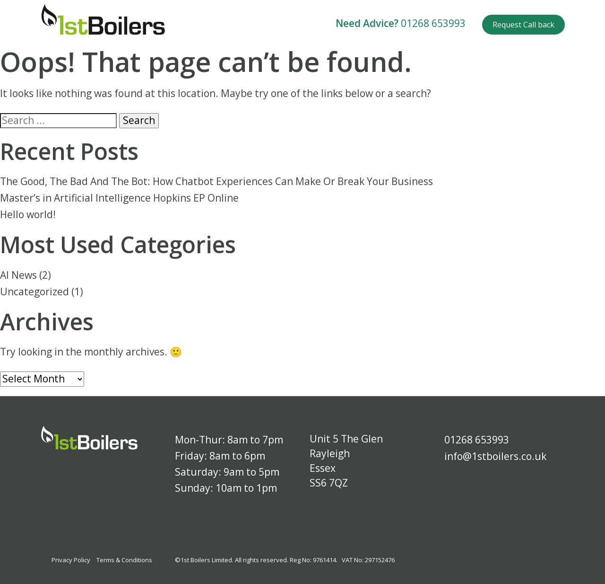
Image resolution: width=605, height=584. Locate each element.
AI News (18, 273)
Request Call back (523, 24)
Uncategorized (34, 289)
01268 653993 (433, 23)
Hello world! (28, 213)
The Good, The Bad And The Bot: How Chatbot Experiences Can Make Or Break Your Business (216, 181)
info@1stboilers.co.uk (495, 453)
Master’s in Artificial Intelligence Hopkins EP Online (119, 197)
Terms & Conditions (124, 557)
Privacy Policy (71, 557)
